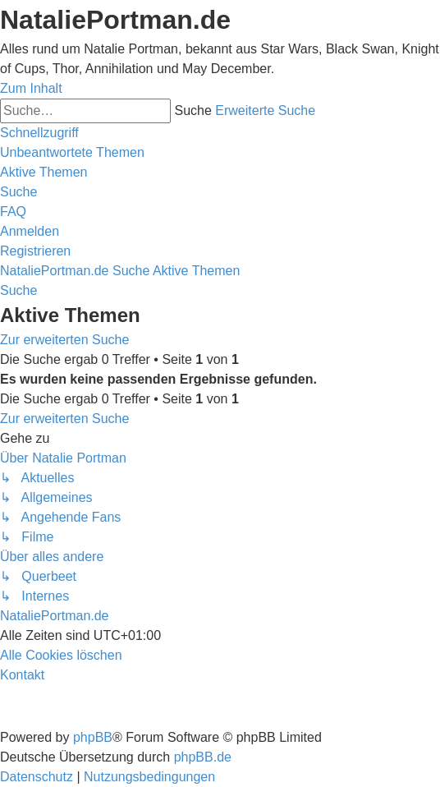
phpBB (92, 737)
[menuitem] (72, 152)
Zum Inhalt (31, 88)
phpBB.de (202, 757)
